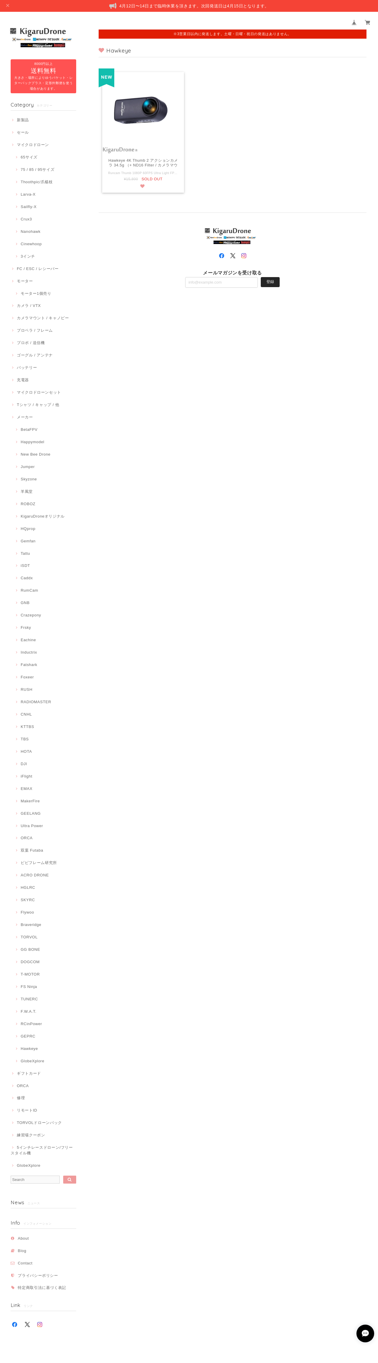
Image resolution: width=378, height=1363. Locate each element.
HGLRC (28, 887)
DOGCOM (30, 962)
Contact (25, 1263)
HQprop (28, 528)
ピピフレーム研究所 (39, 862)
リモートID (27, 1110)
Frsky (26, 627)
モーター (25, 281)
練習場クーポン (31, 1135)
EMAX (26, 788)
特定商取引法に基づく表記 (42, 1287)
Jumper (28, 466)
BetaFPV (29, 429)
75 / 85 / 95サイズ (37, 169)
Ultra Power (32, 826)
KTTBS (27, 726)
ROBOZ (28, 504)
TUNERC (29, 999)
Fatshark (29, 664)
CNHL (26, 714)
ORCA (27, 838)
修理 (21, 1098)
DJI (24, 764)
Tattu (25, 553)
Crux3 (26, 219)
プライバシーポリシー (38, 1275)
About (23, 1238)
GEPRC (28, 1036)
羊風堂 (27, 491)
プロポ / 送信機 (31, 343)
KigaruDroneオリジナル (43, 516)
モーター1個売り (36, 293)
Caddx (27, 578)
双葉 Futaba (32, 850)
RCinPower (31, 1024)
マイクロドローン (33, 145)
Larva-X (28, 194)
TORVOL (29, 937)
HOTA (26, 751)
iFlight (26, 776)
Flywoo (27, 912)
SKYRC (28, 900)
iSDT (25, 565)
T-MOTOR (30, 974)
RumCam (29, 590)
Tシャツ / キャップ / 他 (38, 404)
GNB (25, 602)
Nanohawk (30, 231)
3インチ (28, 256)
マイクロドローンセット (39, 392)
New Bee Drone (35, 454)
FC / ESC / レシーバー (38, 268)
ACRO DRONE (35, 875)
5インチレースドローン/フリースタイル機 (42, 1150)
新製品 (23, 120)
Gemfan (28, 541)
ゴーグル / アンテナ (35, 355)
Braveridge (31, 924)
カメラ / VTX (29, 305)
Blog (22, 1251)
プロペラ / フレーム (35, 330)
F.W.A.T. (28, 1011)
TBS (25, 739)
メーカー (25, 417)
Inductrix (29, 652)
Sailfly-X (29, 206)
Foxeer (27, 677)
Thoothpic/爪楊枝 (37, 182)
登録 (270, 282)
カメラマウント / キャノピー (43, 318)
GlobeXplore (32, 1061)
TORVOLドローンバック (39, 1122)
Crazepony (31, 615)
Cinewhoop (31, 244)
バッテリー (27, 367)
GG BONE (30, 949)
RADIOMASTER (36, 702)
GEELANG (31, 813)
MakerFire (30, 801)
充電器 (23, 380)
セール (23, 132)
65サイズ (29, 157)
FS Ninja (29, 986)
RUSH (26, 689)
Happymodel (32, 442)
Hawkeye (29, 1048)
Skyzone (29, 479)
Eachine (28, 640)
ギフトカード (29, 1073)
